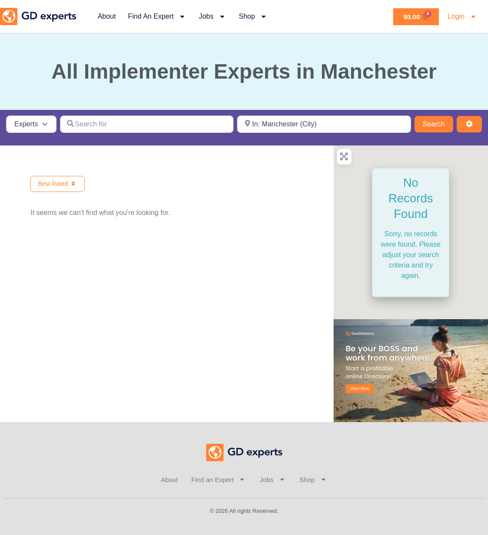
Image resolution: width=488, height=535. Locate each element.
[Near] (324, 124)
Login (463, 16)
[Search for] (147, 124)
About (106, 16)
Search (438, 123)
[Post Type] (31, 124)
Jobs (213, 16)
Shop (253, 16)
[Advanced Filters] (469, 124)
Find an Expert (157, 16)
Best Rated (57, 183)
